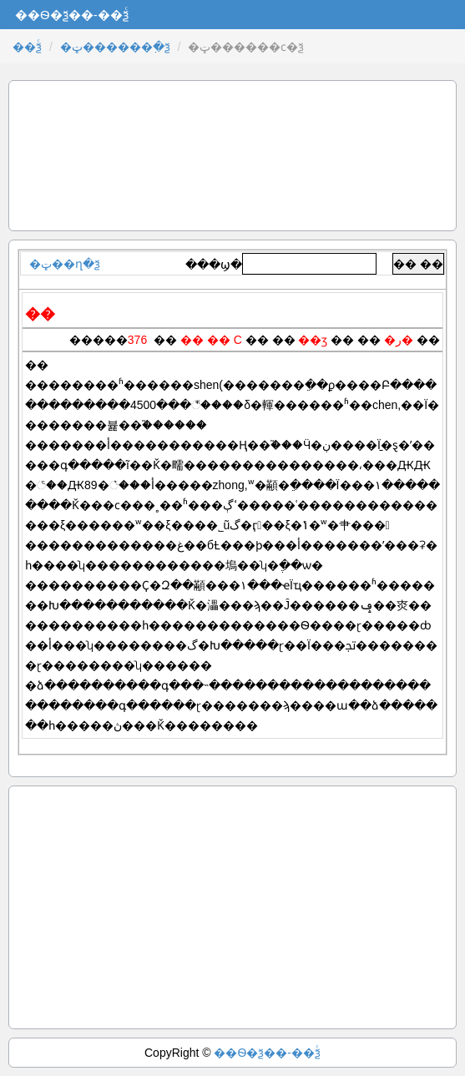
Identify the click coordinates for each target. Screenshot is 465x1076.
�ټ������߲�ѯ (115, 46)
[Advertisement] (232, 155)
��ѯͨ (27, 46)
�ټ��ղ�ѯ (64, 263)
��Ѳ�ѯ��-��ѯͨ (267, 1052)
